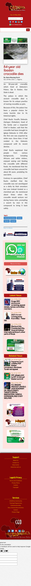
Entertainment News (10, 218)
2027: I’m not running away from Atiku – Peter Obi (14, 318)
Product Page (16, 512)
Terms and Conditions (16, 480)
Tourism (7, 221)
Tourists (13, 221)
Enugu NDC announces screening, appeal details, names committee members (14, 305)
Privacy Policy (16, 483)
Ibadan (19, 218)
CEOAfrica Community (15, 501)
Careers (15, 510)
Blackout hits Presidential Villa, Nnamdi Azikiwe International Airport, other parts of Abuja (14, 330)
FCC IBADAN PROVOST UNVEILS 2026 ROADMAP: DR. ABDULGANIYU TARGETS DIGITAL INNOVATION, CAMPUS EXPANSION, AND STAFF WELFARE (15, 391)
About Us (15, 460)
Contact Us (16, 462)
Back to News (8, 228)
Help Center (15, 465)
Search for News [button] (15, 263)
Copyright (15, 487)
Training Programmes (16, 503)
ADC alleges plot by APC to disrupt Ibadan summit (18, 377)
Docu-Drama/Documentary (16, 507)
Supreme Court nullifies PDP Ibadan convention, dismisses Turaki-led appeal (13, 365)
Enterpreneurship (16, 505)
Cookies (15, 485)
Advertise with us (16, 467)
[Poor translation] (5, 551)
